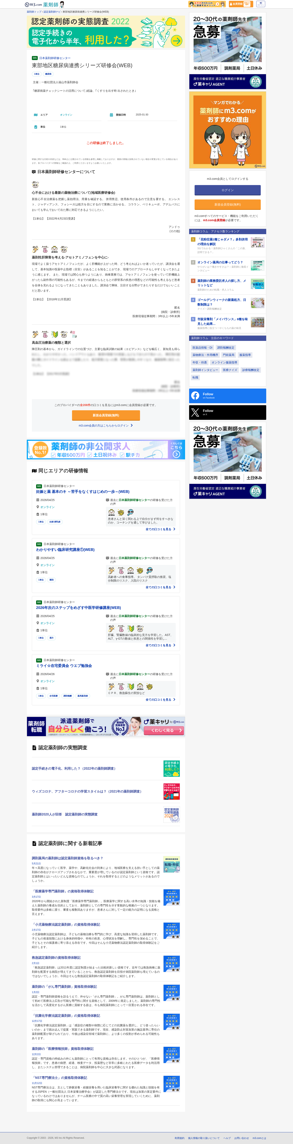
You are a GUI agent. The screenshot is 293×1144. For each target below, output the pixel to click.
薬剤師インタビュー (205, 370)
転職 (195, 377)
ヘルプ (227, 1138)
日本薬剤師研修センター (55, 58)
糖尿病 (48, 74)
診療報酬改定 (250, 370)
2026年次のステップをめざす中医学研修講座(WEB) (78, 608)
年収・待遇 (200, 362)
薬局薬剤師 (83, 696)
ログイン (260, 4)
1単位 (36, 74)
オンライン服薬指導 (224, 362)
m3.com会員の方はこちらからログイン (106, 425)
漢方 (52, 638)
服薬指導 (245, 355)
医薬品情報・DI (202, 347)
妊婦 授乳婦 (55, 522)
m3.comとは (259, 1138)
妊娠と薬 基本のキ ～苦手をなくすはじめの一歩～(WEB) (82, 492)
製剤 (52, 580)
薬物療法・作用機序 (205, 355)
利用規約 (179, 1138)
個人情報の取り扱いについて (204, 1138)
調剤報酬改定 (225, 347)
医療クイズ (230, 370)
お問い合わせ (241, 1138)
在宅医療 (54, 696)
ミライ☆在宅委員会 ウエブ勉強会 (64, 666)
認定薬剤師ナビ (52, 11)
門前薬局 (228, 355)
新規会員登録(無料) (106, 415)
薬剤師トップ (34, 11)
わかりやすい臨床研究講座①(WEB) (65, 550)
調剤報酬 (68, 696)
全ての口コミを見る (161, 529)
